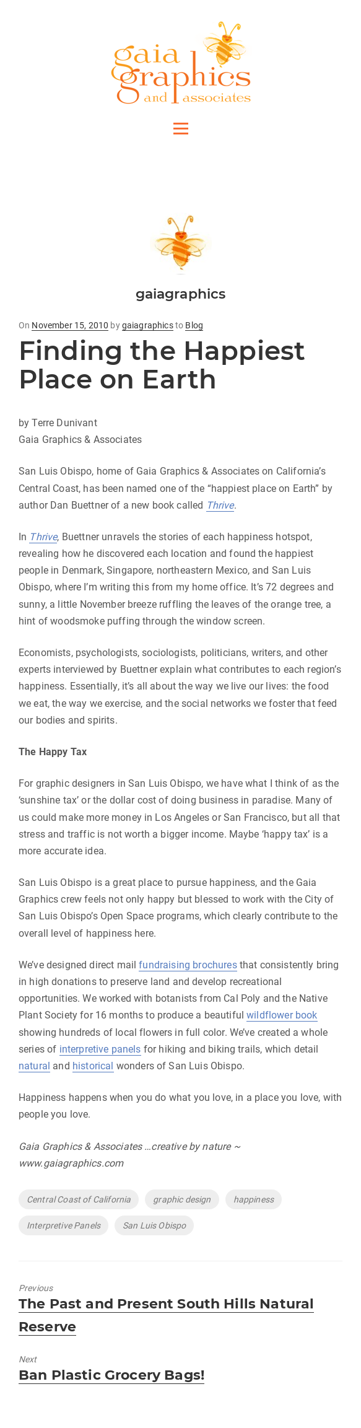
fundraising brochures (188, 965)
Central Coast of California (79, 1199)
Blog (194, 325)
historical (93, 1066)
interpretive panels (100, 1049)
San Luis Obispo (154, 1225)
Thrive (220, 505)
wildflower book (281, 1015)
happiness (253, 1199)
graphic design (182, 1199)
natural (34, 1066)
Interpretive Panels (63, 1225)
